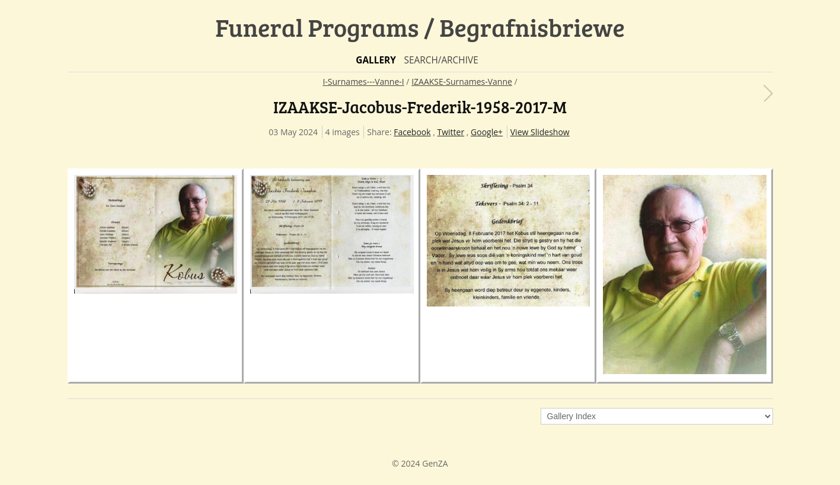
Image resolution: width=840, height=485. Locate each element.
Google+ (487, 132)
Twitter (451, 132)
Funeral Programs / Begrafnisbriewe (420, 27)
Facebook (412, 132)
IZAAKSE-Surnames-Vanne (461, 81)
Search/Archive (441, 60)
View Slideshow (540, 132)
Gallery (376, 60)
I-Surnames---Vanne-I (363, 81)
